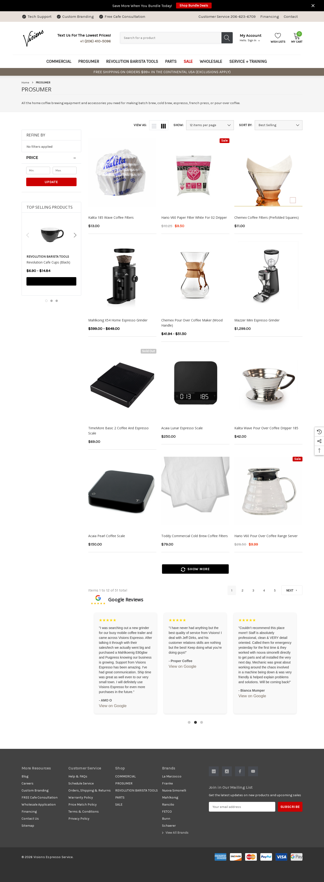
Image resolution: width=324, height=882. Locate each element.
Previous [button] (28, 235)
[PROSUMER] (89, 61)
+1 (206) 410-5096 (95, 41)
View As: (140, 125)
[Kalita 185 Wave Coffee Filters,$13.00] (122, 172)
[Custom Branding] (75, 16)
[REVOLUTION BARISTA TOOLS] (132, 61)
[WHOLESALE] (211, 61)
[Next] (291, 590)
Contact (291, 16)
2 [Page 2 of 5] (242, 590)
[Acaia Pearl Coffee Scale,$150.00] (122, 491)
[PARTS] (171, 61)
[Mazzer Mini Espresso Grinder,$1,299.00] (268, 275)
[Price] (51, 158)
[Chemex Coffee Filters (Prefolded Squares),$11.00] (268, 172)
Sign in (254, 40)
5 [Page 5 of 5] (275, 590)
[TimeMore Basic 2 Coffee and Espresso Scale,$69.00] (122, 383)
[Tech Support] (37, 16)
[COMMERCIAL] (59, 61)
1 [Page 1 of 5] (231, 590)
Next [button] (75, 235)
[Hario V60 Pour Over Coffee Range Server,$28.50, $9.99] (268, 491)
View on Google (112, 706)
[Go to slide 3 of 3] (56, 301)
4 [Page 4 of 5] (264, 590)
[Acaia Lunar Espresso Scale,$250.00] (195, 383)
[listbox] (278, 125)
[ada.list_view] (154, 125)
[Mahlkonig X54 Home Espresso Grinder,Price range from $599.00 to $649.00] (122, 275)
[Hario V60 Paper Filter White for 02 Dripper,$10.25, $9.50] (195, 172)
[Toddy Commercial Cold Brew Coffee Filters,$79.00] (195, 491)
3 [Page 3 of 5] (253, 590)
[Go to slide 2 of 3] (51, 301)
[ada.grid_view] (163, 125)
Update (51, 182)
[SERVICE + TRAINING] (248, 61)
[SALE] (188, 61)
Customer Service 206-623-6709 (227, 16)
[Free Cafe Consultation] (122, 16)
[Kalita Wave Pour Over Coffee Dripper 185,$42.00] (268, 383)
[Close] (313, 5)
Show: (178, 125)
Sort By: (245, 125)
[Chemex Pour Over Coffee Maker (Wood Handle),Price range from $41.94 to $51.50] (195, 275)
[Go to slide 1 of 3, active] (46, 301)
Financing (269, 16)
